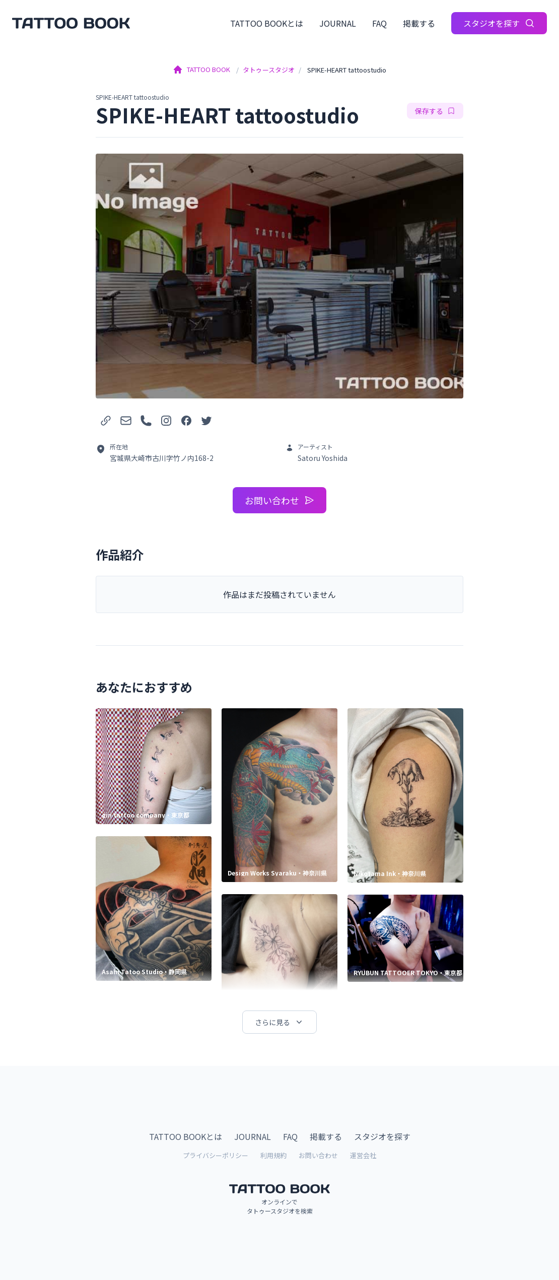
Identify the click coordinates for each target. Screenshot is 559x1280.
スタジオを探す (499, 23)
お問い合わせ (279, 500)
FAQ (379, 23)
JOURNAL (337, 23)
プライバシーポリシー (215, 1155)
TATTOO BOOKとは (266, 23)
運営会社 (363, 1155)
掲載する (419, 23)
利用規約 (273, 1155)
